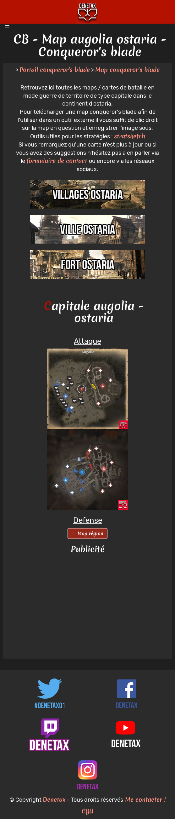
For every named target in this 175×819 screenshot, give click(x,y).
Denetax (54, 799)
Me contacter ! (144, 799)
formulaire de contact (57, 161)
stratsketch (129, 136)
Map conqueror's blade (127, 70)
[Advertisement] (87, 606)
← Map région (87, 533)
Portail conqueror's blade (54, 70)
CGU (88, 811)
